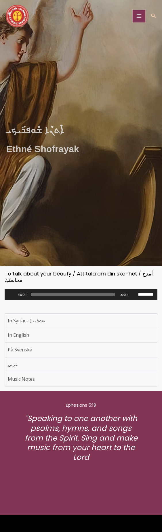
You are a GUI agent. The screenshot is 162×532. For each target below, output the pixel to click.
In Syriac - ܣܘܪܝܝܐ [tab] (26, 320)
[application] (81, 294)
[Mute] (134, 294)
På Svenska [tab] (20, 350)
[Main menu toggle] (139, 16)
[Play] (12, 294)
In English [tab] (18, 335)
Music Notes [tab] (21, 379)
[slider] (73, 294)
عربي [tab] (13, 364)
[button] (153, 16)
